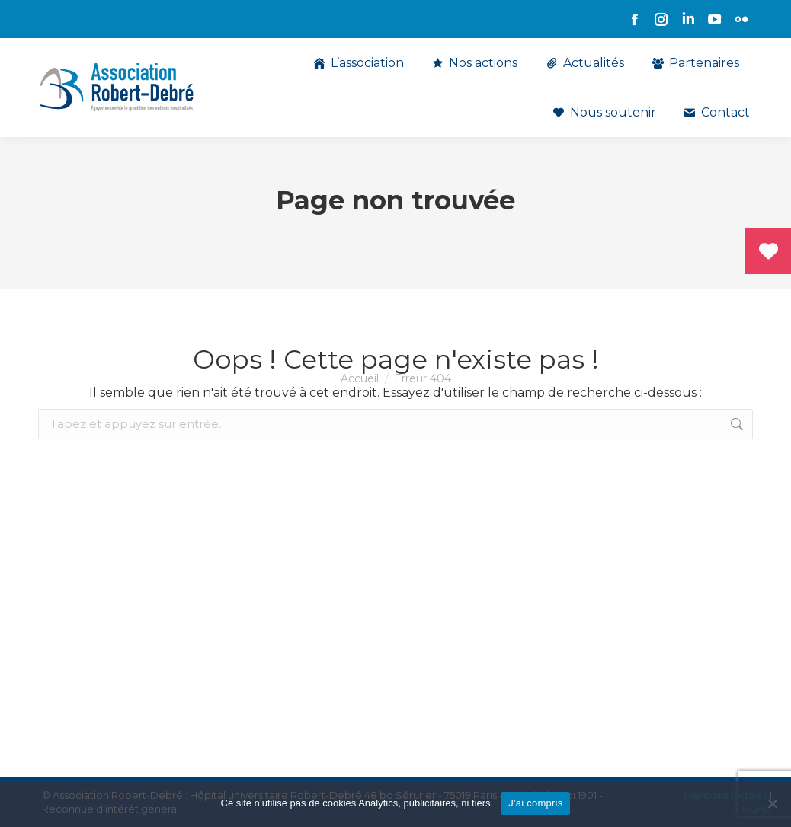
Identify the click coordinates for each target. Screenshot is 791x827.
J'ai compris (535, 803)
